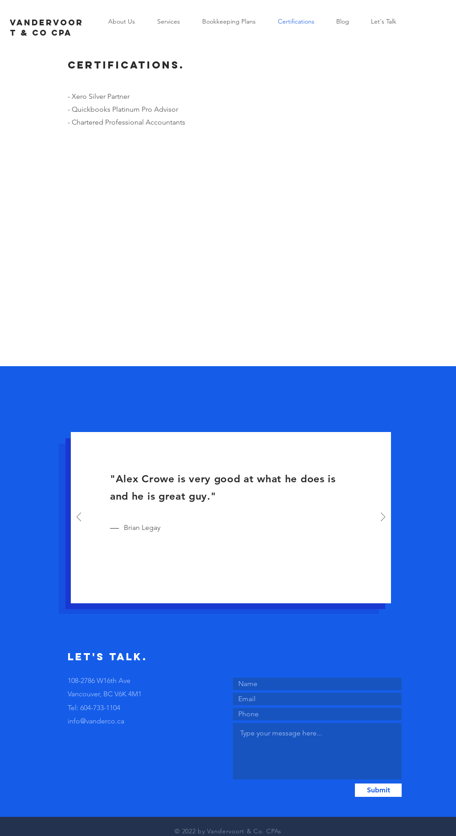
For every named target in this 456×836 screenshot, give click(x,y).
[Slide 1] (221, 591)
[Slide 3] (241, 591)
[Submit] (378, 790)
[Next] (383, 518)
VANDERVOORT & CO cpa (46, 27)
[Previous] (79, 518)
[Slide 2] (231, 591)
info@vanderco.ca (96, 721)
